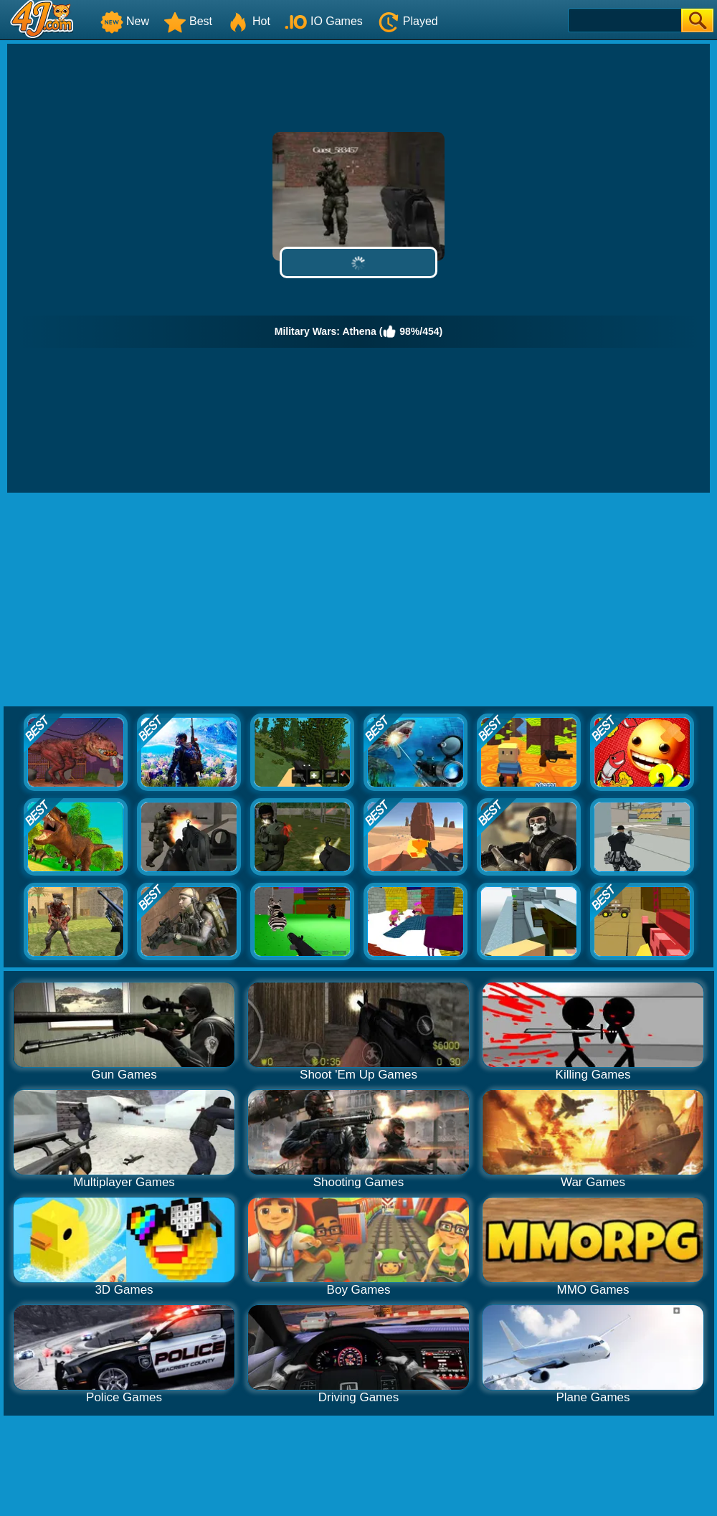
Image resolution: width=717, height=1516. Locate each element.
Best (187, 21)
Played (407, 21)
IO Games (324, 21)
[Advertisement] (358, 600)
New (124, 21)
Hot (248, 21)
